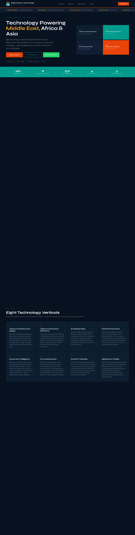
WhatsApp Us (51, 55)
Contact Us (123, 4)
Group (92, 4)
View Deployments (33, 55)
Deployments (82, 4)
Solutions (71, 4)
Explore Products (14, 55)
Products (61, 4)
